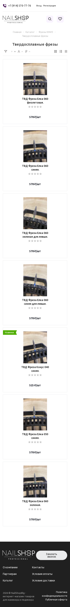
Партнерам (10, 573)
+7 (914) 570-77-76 (19, 5)
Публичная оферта (56, 599)
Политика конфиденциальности (54, 594)
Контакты (38, 567)
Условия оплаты (42, 573)
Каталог (8, 580)
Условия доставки (43, 580)
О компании (10, 567)
